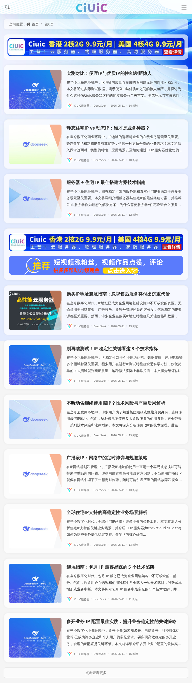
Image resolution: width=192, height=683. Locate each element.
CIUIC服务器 (79, 105)
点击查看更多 (96, 672)
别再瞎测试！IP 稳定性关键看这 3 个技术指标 (112, 348)
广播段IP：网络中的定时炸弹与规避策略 (106, 458)
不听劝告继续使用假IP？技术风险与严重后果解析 (115, 403)
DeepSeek (102, 105)
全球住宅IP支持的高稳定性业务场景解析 (106, 512)
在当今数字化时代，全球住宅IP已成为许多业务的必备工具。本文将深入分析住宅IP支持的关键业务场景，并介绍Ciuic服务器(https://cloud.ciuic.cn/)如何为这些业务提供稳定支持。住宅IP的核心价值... (124, 528)
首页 (35, 24)
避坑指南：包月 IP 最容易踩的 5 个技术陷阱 (110, 567)
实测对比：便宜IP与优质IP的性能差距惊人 (109, 73)
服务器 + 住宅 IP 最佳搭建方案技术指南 (106, 182)
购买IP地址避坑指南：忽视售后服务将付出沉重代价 (118, 294)
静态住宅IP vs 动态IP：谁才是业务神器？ (108, 128)
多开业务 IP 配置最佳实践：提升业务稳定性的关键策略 (121, 621)
